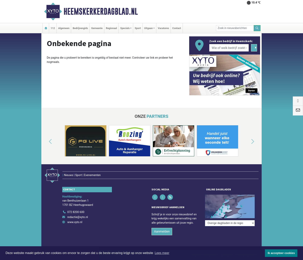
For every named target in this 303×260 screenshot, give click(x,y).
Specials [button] (125, 28)
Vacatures (163, 28)
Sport (138, 28)
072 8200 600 (75, 212)
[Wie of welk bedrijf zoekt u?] (229, 47)
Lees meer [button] (162, 253)
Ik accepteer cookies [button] (281, 253)
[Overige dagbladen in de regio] (230, 223)
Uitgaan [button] (148, 28)
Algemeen (63, 28)
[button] (46, 141)
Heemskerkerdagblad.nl (101, 11)
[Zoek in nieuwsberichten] (235, 28)
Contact (176, 28)
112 (53, 28)
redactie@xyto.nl (77, 217)
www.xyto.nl (74, 222)
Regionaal (111, 28)
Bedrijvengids (80, 28)
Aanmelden (162, 231)
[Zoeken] (257, 28)
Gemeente (97, 28)
